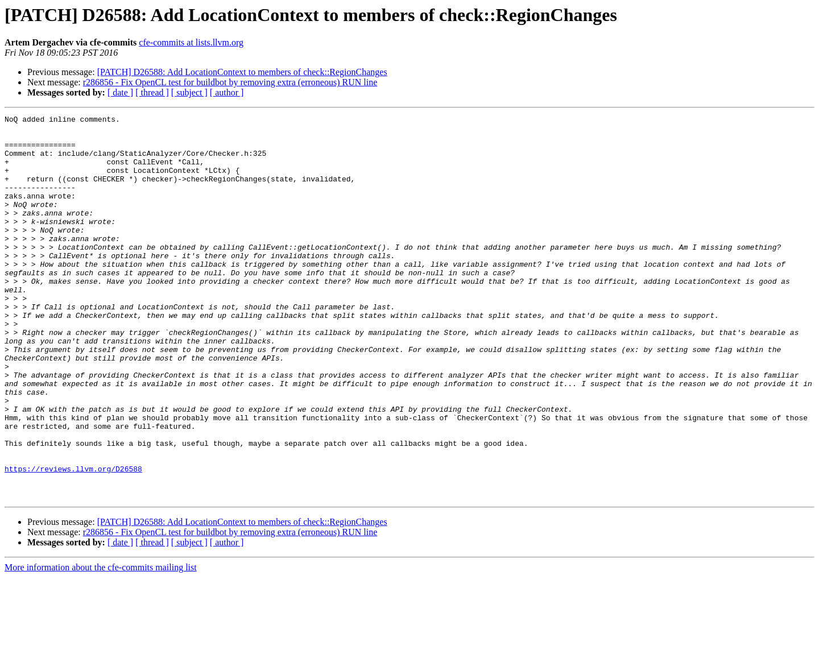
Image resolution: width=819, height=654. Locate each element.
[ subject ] (189, 92)
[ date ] (120, 92)
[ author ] (227, 92)
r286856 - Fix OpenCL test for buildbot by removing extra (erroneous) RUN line (230, 82)
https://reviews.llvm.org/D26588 (73, 540)
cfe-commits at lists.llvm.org (191, 42)
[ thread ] (152, 92)
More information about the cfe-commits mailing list (101, 644)
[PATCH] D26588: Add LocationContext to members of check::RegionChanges (242, 72)
